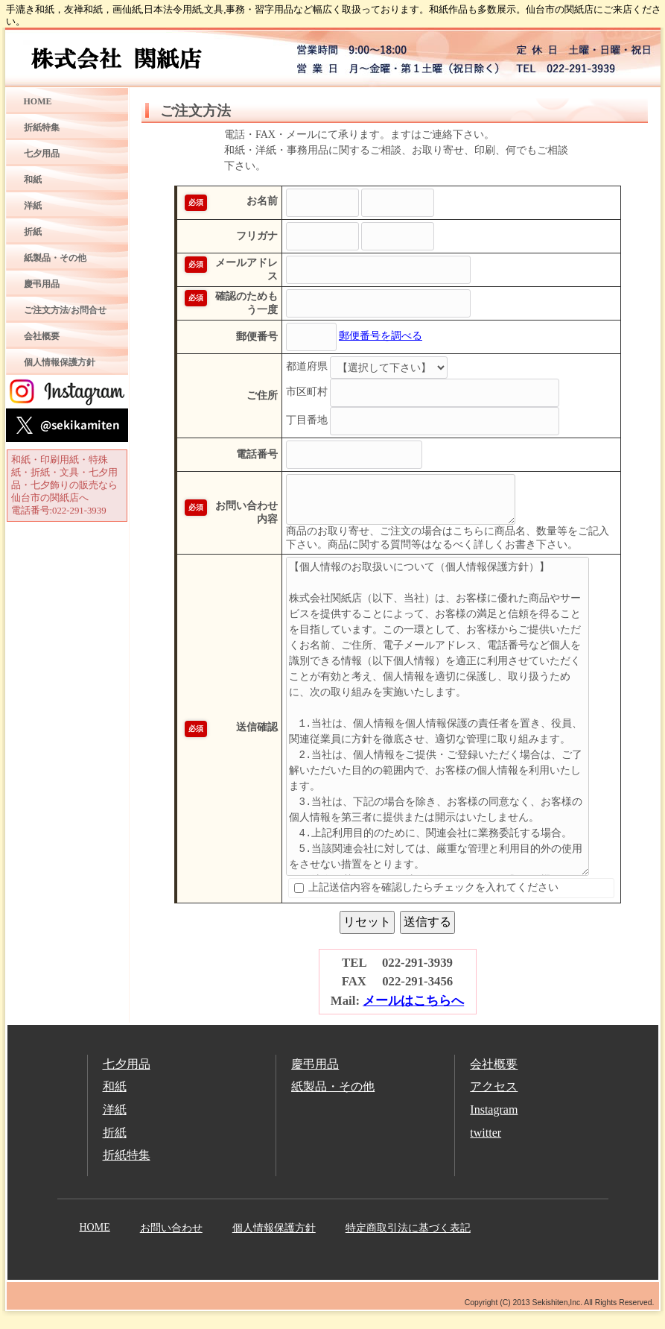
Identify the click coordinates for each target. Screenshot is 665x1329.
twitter (485, 1144)
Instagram (494, 1121)
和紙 (33, 179)
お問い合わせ (171, 1240)
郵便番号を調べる (358, 347)
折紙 (33, 232)
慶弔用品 (42, 284)
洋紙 (33, 206)
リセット (367, 933)
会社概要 (42, 336)
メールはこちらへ (413, 1013)
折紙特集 (42, 127)
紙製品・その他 (55, 258)
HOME (38, 101)
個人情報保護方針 (59, 362)
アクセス (494, 1098)
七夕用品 (42, 153)
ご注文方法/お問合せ (65, 310)
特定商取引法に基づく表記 (408, 1240)
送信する (427, 933)
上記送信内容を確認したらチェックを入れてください (404, 899)
